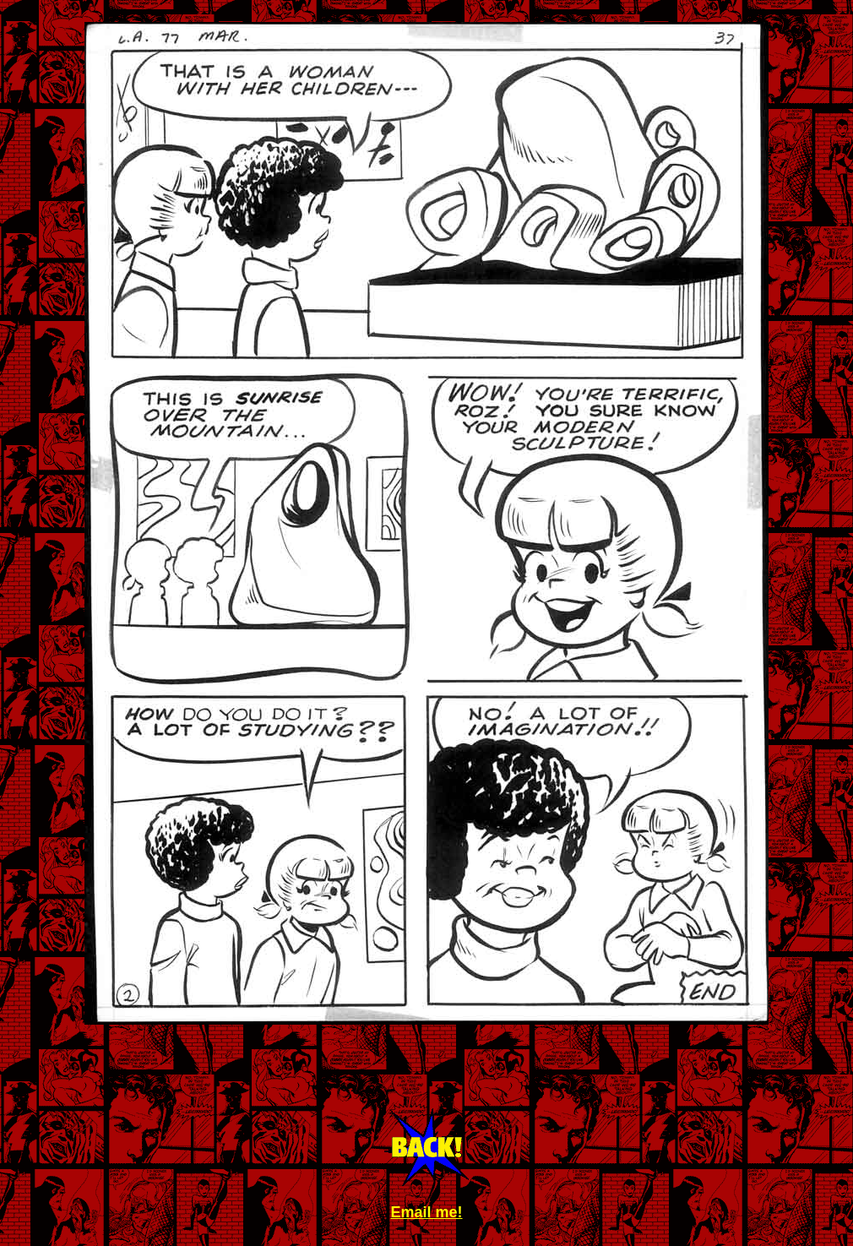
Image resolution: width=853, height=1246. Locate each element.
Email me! (426, 1212)
